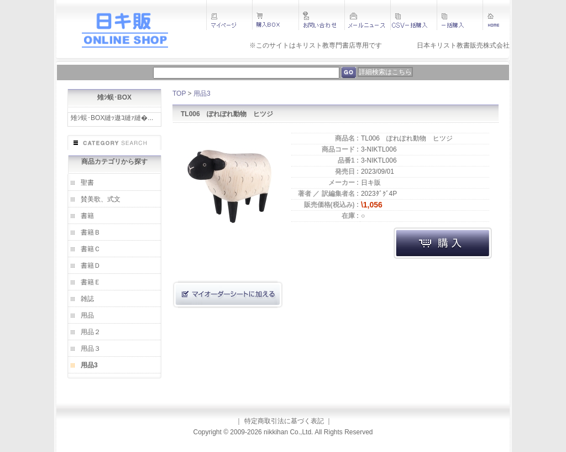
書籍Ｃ (91, 249)
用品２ (91, 332)
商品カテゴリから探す (114, 161)
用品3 (89, 365)
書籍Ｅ (91, 282)
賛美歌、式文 (100, 199)
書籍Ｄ (91, 265)
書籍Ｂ (91, 232)
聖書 (87, 182)
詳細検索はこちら (385, 72)
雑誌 (87, 299)
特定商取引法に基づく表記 (284, 421)
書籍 (87, 216)
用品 (87, 315)
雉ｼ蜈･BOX (114, 97)
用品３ (91, 348)
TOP (179, 93)
